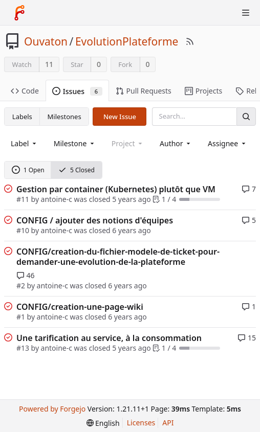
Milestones (64, 116)
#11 (22, 199)
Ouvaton (46, 41)
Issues (77, 91)
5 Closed (76, 170)
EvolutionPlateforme (127, 41)
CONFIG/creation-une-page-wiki (79, 307)
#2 (20, 285)
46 (25, 275)
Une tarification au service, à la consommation (109, 338)
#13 (22, 348)
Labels (22, 116)
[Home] (19, 13)
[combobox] (24, 143)
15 (246, 338)
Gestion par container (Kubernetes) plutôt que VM (115, 189)
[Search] (246, 116)
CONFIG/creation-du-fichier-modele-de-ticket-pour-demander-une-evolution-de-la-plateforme (118, 256)
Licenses (141, 422)
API (168, 422)
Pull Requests (143, 91)
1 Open (28, 170)
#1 (20, 317)
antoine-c (56, 199)
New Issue (119, 116)
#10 (22, 230)
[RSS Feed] (189, 41)
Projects (203, 91)
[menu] (103, 423)
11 (49, 64)
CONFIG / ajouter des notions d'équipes (94, 220)
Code (25, 91)
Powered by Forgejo (52, 409)
